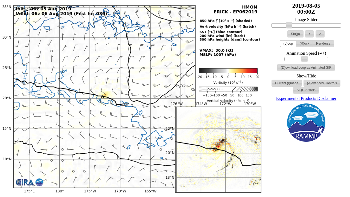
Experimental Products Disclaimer (306, 98)
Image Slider (306, 20)
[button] (295, 33)
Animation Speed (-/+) (306, 53)
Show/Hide (306, 76)
